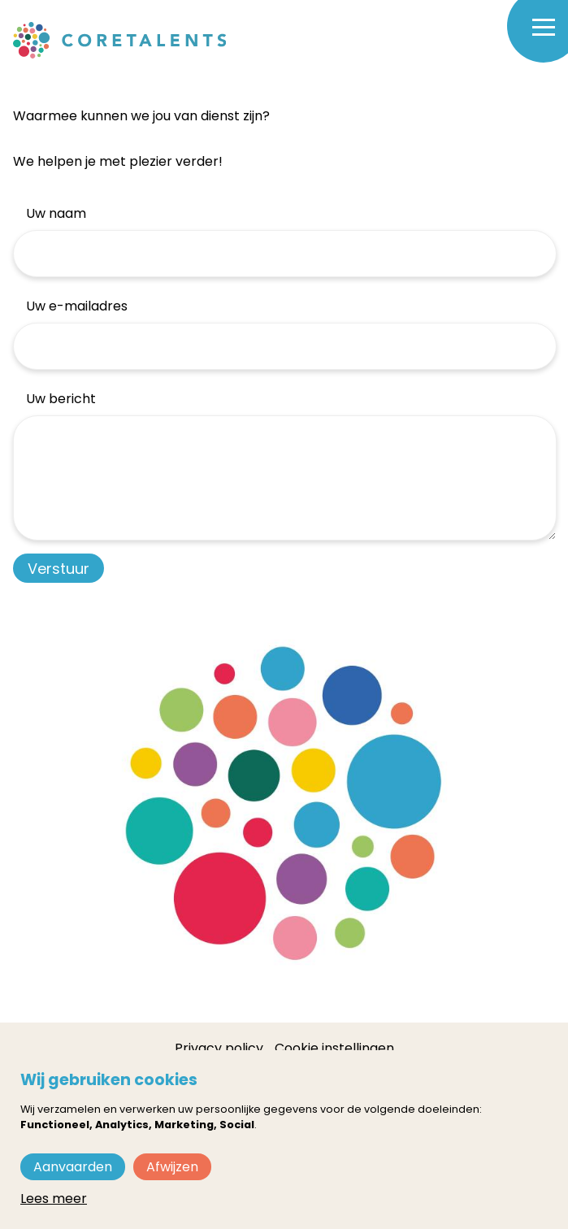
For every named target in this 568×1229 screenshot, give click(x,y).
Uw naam (56, 213)
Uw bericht (61, 398)
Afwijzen (172, 1166)
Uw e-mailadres (77, 306)
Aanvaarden (72, 1166)
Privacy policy (219, 1048)
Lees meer (53, 1198)
